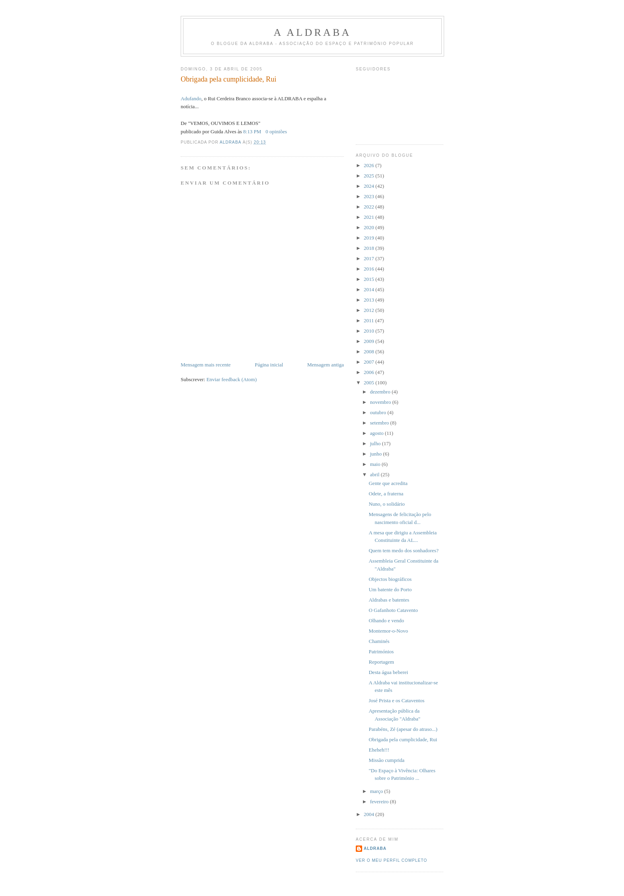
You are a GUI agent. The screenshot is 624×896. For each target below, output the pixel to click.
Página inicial (269, 365)
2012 (369, 310)
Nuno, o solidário (387, 504)
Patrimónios (381, 651)
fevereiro (380, 801)
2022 (369, 207)
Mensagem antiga (325, 365)
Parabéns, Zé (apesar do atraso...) (403, 729)
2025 (369, 176)
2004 (369, 814)
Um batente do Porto (390, 589)
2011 (369, 320)
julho (376, 443)
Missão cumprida (386, 760)
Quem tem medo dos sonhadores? (403, 550)
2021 (369, 217)
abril (375, 474)
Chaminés (379, 641)
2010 (369, 331)
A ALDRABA (312, 32)
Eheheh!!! (379, 750)
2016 (369, 269)
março (377, 791)
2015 (369, 279)
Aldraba (375, 848)
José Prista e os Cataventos (396, 700)
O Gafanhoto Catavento (393, 610)
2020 (369, 227)
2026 (369, 165)
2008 (369, 352)
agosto (377, 433)
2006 (369, 372)
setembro (380, 423)
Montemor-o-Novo (388, 631)
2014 (369, 289)
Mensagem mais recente (206, 365)
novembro (381, 402)
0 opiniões (276, 131)
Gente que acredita (388, 483)
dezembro (381, 392)
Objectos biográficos (390, 579)
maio (376, 464)
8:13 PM (252, 131)
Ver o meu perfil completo (391, 860)
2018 (369, 248)
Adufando (191, 98)
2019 (369, 238)
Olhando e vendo (386, 620)
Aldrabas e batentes (389, 600)
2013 (369, 300)
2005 (369, 383)
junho (376, 454)
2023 (369, 196)
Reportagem (381, 662)
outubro (379, 412)
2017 (369, 258)
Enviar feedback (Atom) (232, 379)
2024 (369, 186)
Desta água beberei (388, 672)
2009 (369, 341)
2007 (369, 362)
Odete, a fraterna (386, 494)
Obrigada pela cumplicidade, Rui (403, 739)
